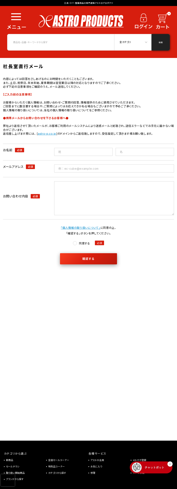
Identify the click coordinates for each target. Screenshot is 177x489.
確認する (88, 258)
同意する (84, 243)
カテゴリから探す (57, 472)
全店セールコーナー (58, 460)
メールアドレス (13, 167)
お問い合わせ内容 (15, 196)
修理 (92, 472)
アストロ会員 (97, 460)
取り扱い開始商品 (15, 472)
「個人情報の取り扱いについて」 (80, 227)
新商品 (9, 460)
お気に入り (96, 466)
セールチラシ (12, 466)
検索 (161, 42)
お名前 (7, 150)
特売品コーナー (56, 466)
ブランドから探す (15, 479)
